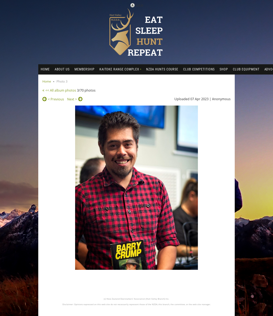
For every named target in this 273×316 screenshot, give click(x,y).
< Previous (56, 99)
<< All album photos (60, 90)
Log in (139, 5)
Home (46, 81)
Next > (72, 99)
